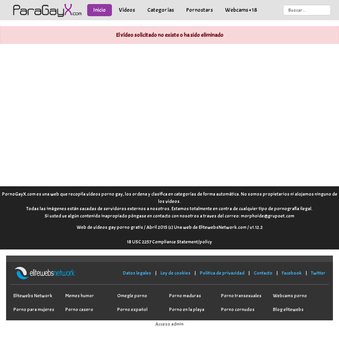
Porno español (132, 309)
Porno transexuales (241, 295)
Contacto (263, 273)
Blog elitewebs (288, 309)
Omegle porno (132, 295)
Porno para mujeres (33, 309)
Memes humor (79, 295)
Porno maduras (185, 295)
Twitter (318, 273)
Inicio (99, 9)
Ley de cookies (176, 273)
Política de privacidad (222, 273)
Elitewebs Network (32, 295)
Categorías (160, 9)
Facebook (292, 273)
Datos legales (137, 273)
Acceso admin (169, 324)
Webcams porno (290, 295)
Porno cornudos (238, 309)
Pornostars (199, 9)
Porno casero (79, 309)
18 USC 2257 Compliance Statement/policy (169, 242)
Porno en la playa (186, 309)
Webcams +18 (241, 9)
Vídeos (127, 9)
